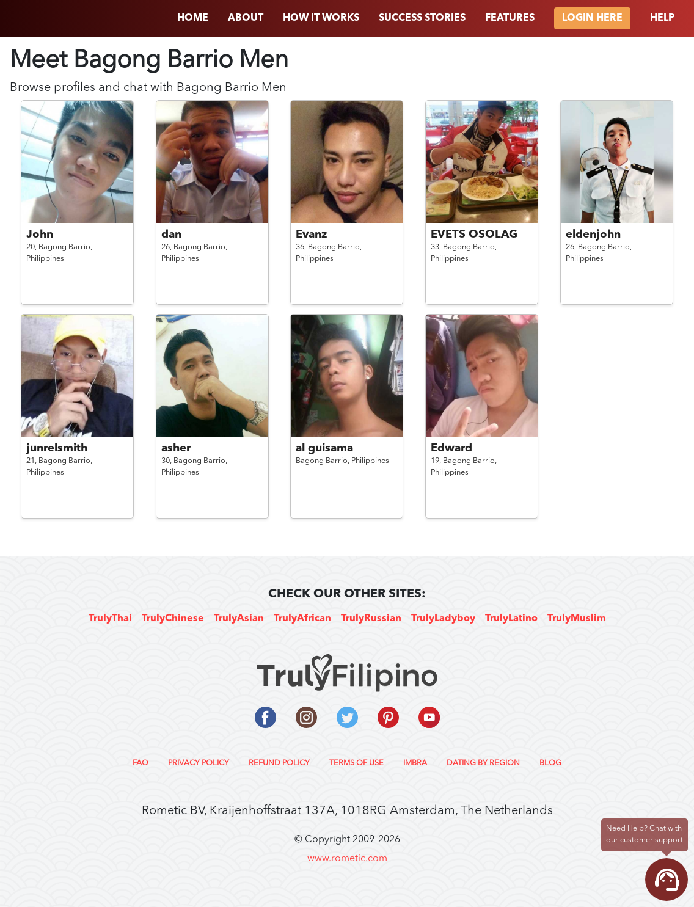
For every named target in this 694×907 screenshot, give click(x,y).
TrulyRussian (371, 619)
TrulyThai (110, 619)
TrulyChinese (173, 619)
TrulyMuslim (576, 619)
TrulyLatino (511, 619)
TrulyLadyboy (443, 619)
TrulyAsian (239, 619)
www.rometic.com (347, 859)
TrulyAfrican (302, 619)
